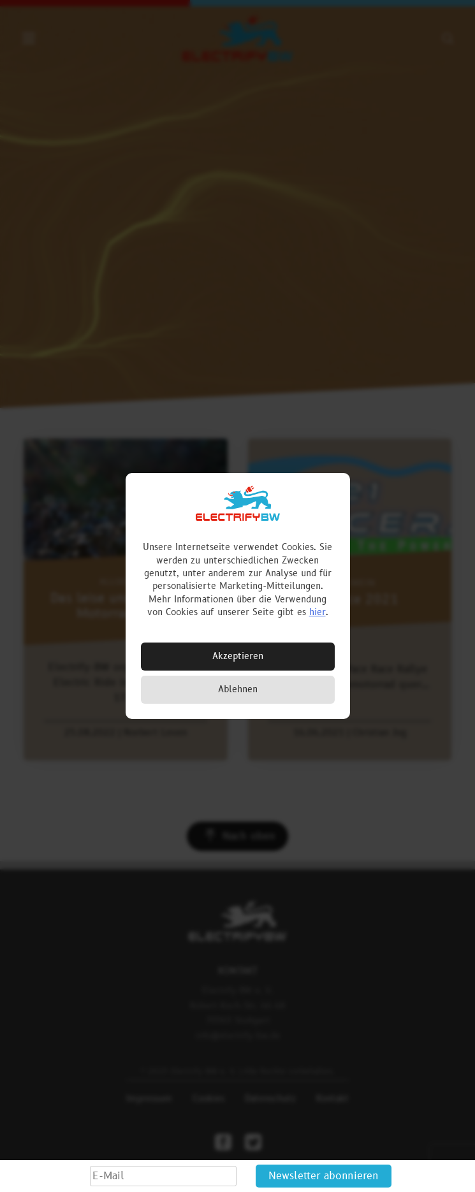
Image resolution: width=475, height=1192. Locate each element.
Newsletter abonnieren (323, 1176)
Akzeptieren (237, 656)
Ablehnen (238, 689)
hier (317, 612)
